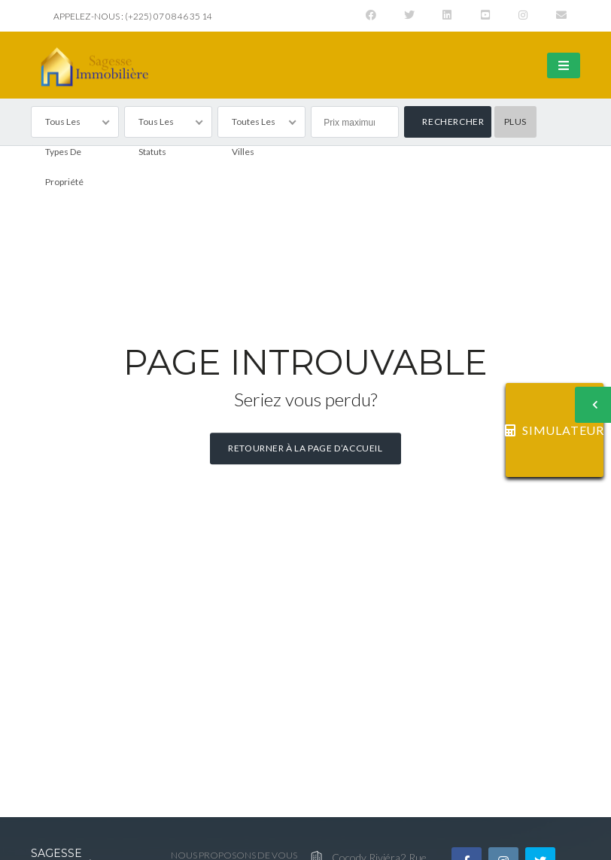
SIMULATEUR (554, 430)
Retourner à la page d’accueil (305, 448)
